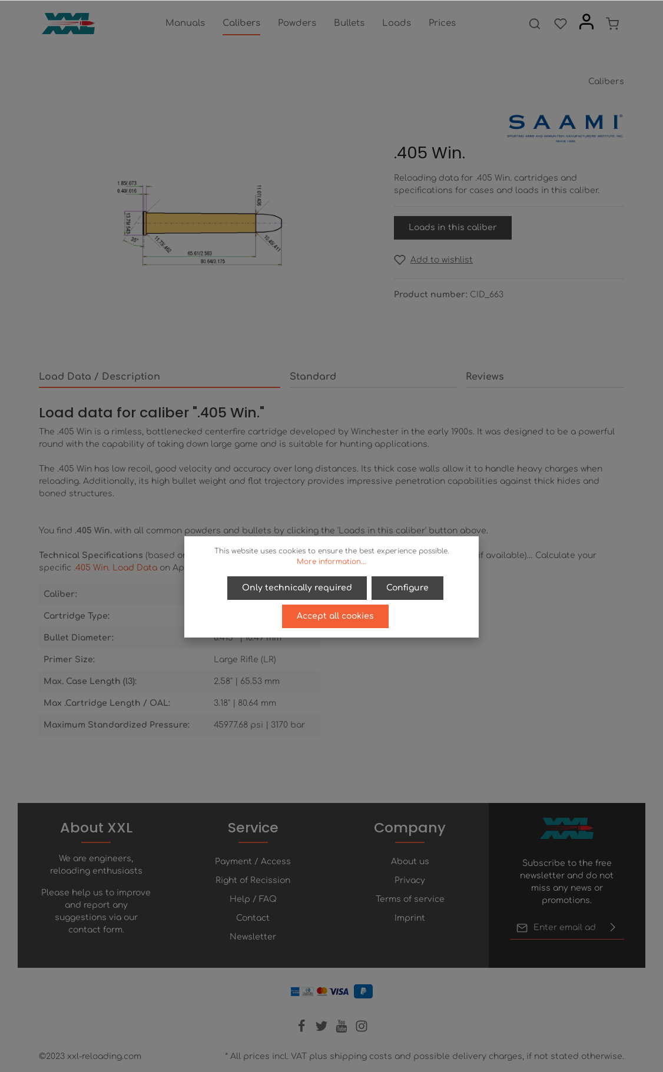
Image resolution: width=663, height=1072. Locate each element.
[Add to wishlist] (433, 260)
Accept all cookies (335, 616)
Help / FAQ (253, 899)
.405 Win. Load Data (115, 567)
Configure (407, 587)
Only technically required (297, 587)
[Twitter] (322, 1029)
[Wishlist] (560, 23)
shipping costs (361, 1056)
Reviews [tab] (485, 376)
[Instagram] (361, 1029)
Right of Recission (253, 880)
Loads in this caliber (453, 227)
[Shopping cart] (612, 23)
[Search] (534, 23)
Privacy (410, 880)
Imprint (410, 918)
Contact (253, 918)
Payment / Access (253, 861)
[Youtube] (342, 1029)
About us (410, 861)
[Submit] (613, 928)
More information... (331, 561)
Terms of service (410, 899)
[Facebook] (302, 1029)
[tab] (159, 377)
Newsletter (253, 936)
